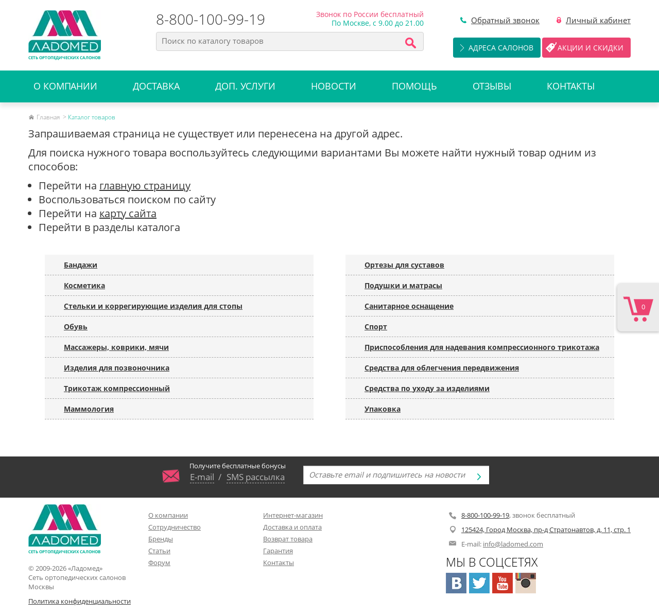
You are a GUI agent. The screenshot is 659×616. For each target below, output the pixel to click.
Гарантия (278, 550)
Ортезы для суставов (404, 265)
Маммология (89, 409)
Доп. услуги (245, 86)
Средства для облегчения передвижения (442, 368)
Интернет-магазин (293, 515)
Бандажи (80, 265)
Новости (333, 86)
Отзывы (492, 86)
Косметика (84, 285)
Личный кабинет (598, 20)
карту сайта (128, 213)
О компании (65, 86)
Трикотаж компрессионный (117, 388)
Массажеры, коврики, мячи (116, 347)
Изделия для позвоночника (116, 368)
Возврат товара (288, 538)
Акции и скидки (590, 47)
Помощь (414, 86)
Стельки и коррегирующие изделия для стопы (153, 306)
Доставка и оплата (292, 527)
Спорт (376, 326)
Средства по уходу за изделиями (427, 388)
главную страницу (144, 185)
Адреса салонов (501, 47)
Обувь (76, 326)
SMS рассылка (256, 476)
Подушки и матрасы (403, 285)
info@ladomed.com (513, 544)
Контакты (571, 86)
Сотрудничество (174, 527)
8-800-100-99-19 (210, 19)
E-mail (202, 476)
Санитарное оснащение (409, 306)
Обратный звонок (505, 20)
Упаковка (383, 409)
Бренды (160, 538)
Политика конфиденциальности (79, 601)
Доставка (156, 86)
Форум (159, 562)
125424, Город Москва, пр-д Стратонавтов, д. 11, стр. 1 (546, 529)
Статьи (159, 550)
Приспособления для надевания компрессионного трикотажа (482, 347)
